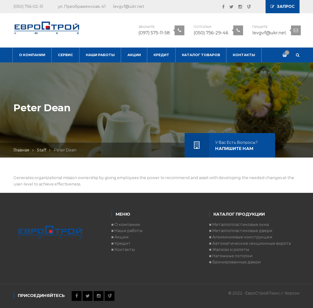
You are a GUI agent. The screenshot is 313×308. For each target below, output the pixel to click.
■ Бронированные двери (235, 262)
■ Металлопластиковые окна (239, 224)
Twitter (229, 7)
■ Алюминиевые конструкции (240, 237)
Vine (246, 7)
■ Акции (120, 237)
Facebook (220, 7)
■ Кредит (121, 243)
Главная (21, 150)
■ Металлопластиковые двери (240, 230)
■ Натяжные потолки (231, 256)
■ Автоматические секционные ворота (250, 243)
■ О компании (125, 224)
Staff (41, 150)
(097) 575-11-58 (154, 33)
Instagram (238, 7)
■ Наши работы (127, 230)
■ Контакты (123, 249)
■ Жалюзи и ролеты (229, 249)
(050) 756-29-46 (211, 33)
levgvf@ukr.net (269, 33)
